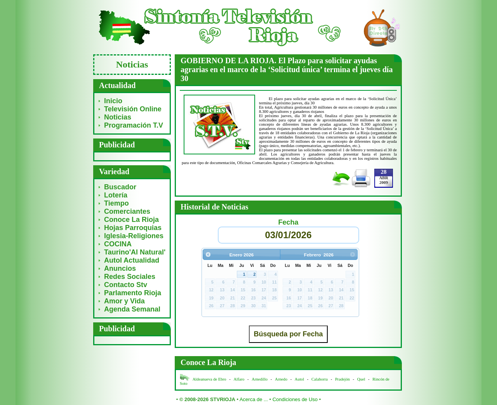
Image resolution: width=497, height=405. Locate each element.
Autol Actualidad (131, 260)
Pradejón (342, 379)
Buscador (120, 187)
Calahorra (319, 379)
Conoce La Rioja (131, 219)
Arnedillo (260, 379)
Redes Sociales (129, 276)
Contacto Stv (125, 285)
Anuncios (120, 268)
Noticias (117, 117)
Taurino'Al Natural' (134, 252)
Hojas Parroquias (133, 228)
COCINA (118, 244)
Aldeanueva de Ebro (209, 379)
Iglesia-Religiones (133, 236)
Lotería (115, 195)
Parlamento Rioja (132, 293)
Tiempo (116, 203)
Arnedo (281, 379)
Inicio (113, 101)
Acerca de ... (254, 399)
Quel (361, 379)
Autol (300, 379)
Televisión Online (133, 109)
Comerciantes (127, 211)
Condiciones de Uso (295, 399)
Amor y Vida (124, 301)
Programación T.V (133, 125)
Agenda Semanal (132, 309)
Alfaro (239, 379)
